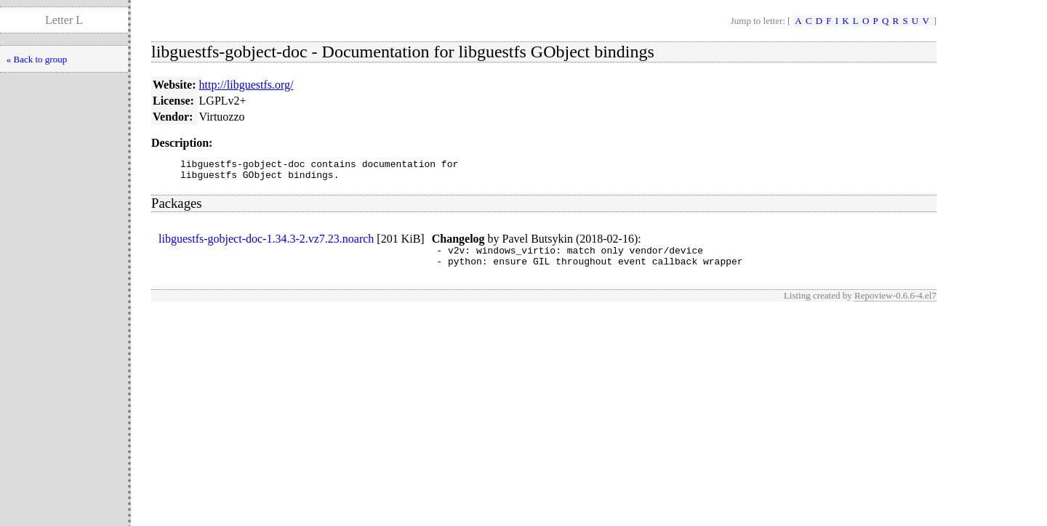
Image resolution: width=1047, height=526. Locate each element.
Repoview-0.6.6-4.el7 (895, 304)
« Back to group (37, 59)
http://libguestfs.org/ (246, 84)
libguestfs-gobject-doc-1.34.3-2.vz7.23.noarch (266, 243)
